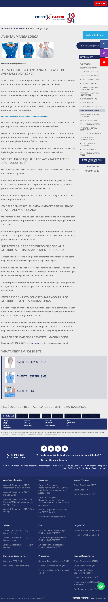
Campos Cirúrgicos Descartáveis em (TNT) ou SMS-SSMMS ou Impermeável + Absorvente (53, 501)
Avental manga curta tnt (91, 107)
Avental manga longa (89, 110)
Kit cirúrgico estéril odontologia (88, 129)
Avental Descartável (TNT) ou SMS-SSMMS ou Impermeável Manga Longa (18, 502)
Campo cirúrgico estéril (90, 124)
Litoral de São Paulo (90, 416)
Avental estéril (86, 103)
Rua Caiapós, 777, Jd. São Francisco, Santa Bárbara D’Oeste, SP (69, 455)
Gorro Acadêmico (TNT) (85, 485)
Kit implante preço (88, 83)
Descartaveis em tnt (88, 68)
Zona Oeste (34, 416)
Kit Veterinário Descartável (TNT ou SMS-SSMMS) (51, 545)
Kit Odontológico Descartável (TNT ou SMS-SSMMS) (52, 538)
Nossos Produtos (29, 465)
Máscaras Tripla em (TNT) (16, 565)
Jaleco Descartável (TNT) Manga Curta (15, 531)
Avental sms (85, 64)
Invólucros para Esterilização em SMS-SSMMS (52, 510)
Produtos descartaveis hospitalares (89, 94)
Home (6, 465)
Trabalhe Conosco (73, 465)
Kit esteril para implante (90, 134)
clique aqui (34, 343)
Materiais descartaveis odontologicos (89, 88)
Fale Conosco (90, 465)
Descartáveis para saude (90, 72)
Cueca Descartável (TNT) (86, 577)
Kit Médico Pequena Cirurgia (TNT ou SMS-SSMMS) (52, 531)
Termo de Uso (98, 468)
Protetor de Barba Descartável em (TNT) (53, 571)
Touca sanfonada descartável (87, 144)
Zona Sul (46, 416)
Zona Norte (22, 416)
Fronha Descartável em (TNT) (53, 565)
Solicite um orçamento (91, 46)
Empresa (14, 465)
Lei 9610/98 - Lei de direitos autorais (48, 434)
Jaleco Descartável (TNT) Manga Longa (15, 538)
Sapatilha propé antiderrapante (87, 138)
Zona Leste (58, 416)
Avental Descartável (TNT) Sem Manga (18, 510)
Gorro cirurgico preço (89, 76)
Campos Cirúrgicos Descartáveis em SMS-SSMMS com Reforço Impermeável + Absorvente (53, 489)
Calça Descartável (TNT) (86, 565)
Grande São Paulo (72, 416)
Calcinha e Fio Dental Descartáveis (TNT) (84, 571)
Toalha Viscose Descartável (51, 516)
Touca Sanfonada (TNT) (85, 494)
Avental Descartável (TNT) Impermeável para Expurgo (16, 486)
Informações (86, 57)
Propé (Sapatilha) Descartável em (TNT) (88, 583)
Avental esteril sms (88, 99)
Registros (58, 465)
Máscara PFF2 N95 (12, 561)
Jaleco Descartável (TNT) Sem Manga (18, 545)
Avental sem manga (88, 120)
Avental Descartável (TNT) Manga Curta (16, 493)
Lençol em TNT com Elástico (87, 530)
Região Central (8, 416)
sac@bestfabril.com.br (54, 460)
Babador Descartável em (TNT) (53, 561)
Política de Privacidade (79, 468)
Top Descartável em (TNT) (86, 589)
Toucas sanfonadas (88, 149)
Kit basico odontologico (90, 79)
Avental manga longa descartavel (89, 115)
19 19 (16, 456)
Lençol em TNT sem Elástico (87, 535)
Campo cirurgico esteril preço (90, 154)
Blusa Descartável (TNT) (86, 561)
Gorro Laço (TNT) (82, 489)
